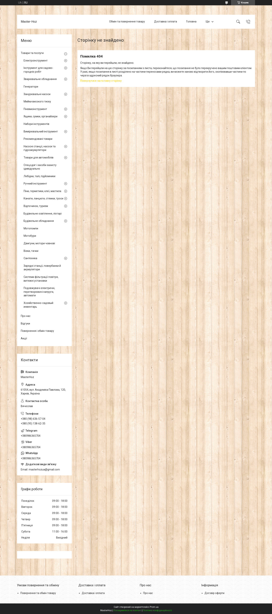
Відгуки (25, 323)
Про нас (25, 315)
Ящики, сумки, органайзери (40, 116)
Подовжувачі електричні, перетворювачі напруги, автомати (39, 292)
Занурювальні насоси (37, 94)
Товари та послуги (32, 53)
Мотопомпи (31, 228)
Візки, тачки (31, 250)
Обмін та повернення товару (127, 21)
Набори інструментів (36, 123)
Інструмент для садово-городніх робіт (38, 69)
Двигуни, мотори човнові (39, 243)
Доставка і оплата (165, 21)
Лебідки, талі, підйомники (39, 176)
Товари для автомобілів (38, 157)
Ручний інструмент (35, 183)
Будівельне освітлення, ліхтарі (43, 213)
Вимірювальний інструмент (41, 131)
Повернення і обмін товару (37, 330)
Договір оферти (214, 593)
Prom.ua (154, 607)
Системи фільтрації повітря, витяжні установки (41, 278)
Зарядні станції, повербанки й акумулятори (42, 267)
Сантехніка (30, 258)
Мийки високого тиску (37, 101)
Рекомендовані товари (38, 138)
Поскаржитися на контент (127, 610)
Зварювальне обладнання (40, 79)
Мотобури (30, 235)
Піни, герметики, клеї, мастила (42, 191)
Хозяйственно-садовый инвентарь (38, 304)
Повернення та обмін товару (38, 593)
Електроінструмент (36, 60)
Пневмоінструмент (35, 109)
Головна (191, 21)
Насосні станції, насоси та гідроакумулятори (40, 148)
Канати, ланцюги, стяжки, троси (43, 198)
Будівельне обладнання (39, 220)
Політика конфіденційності (157, 610)
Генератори (31, 86)
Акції (24, 338)
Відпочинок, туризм (36, 205)
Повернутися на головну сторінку (101, 80)
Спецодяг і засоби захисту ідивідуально (40, 167)
